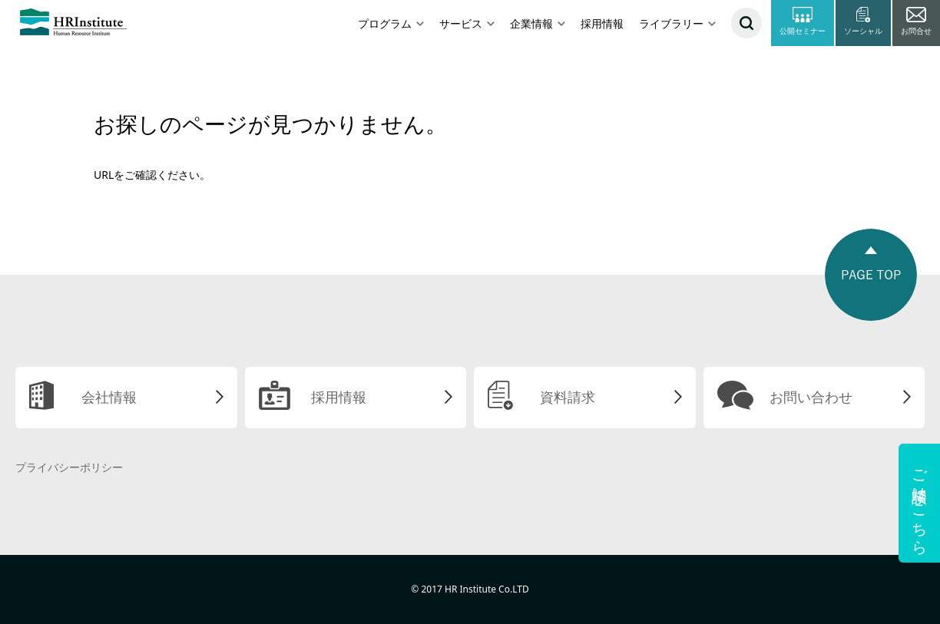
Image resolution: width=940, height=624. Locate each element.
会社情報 (109, 397)
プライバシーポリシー (69, 467)
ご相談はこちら (919, 503)
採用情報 (602, 23)
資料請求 (567, 397)
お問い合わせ (811, 397)
